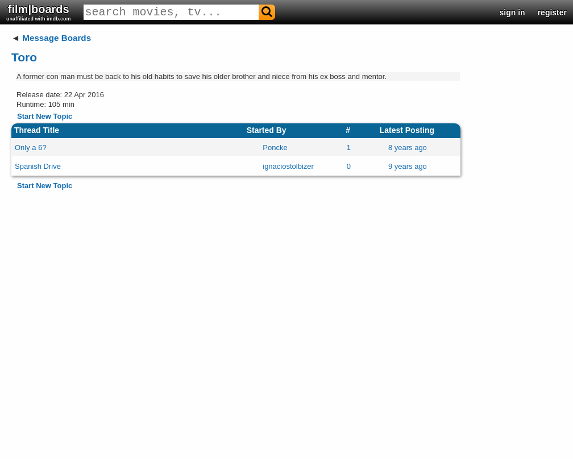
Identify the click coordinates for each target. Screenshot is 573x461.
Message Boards (56, 38)
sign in (512, 12)
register (552, 12)
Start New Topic (44, 116)
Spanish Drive (38, 166)
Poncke (275, 147)
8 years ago (407, 147)
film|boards (38, 12)
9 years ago (407, 166)
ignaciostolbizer (288, 166)
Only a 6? (31, 147)
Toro (24, 57)
